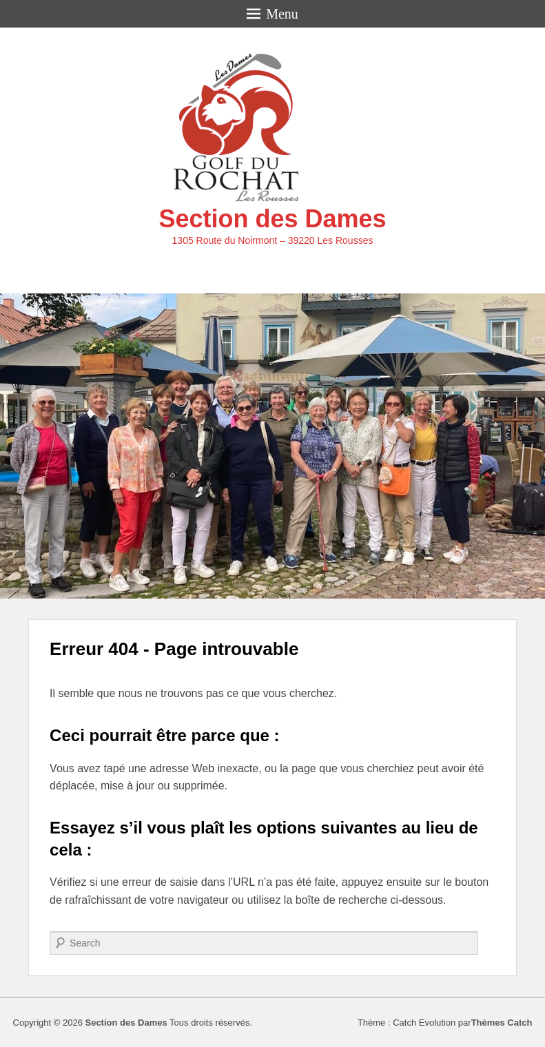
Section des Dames (272, 219)
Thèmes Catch (502, 1022)
